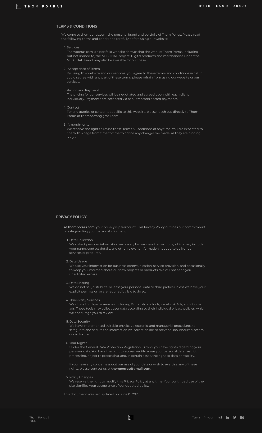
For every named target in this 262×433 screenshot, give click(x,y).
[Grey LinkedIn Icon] (227, 417)
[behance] (242, 417)
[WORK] (205, 6)
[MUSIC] (222, 6)
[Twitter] (235, 417)
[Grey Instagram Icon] (220, 417)
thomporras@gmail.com (100, 116)
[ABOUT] (240, 6)
